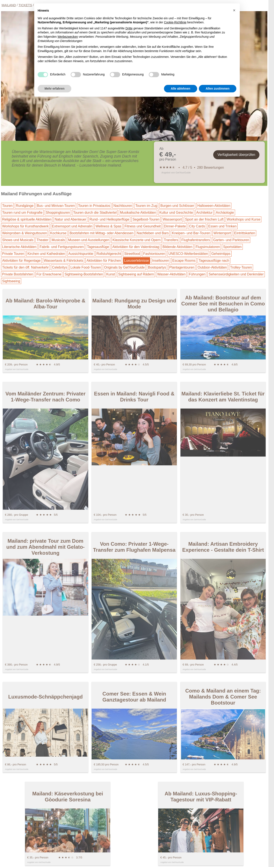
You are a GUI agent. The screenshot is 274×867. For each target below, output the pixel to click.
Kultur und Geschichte (176, 212)
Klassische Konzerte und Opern (136, 240)
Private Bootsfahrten (17, 274)
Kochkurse (58, 233)
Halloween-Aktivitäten (213, 205)
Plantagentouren (181, 267)
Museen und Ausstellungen (88, 240)
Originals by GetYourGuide (124, 267)
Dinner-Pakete (175, 226)
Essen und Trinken (222, 226)
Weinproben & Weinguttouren (24, 233)
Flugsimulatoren (208, 247)
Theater (42, 240)
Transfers (171, 240)
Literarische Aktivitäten (19, 247)
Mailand (9, 5)
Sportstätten (232, 247)
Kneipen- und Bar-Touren (191, 233)
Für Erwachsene (48, 274)
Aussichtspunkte (80, 253)
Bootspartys (157, 267)
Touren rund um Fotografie (22, 212)
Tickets (25, 5)
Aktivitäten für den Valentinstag (135, 247)
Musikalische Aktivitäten (138, 212)
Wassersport (172, 219)
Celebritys (59, 267)
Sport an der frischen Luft (204, 219)
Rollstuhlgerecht (109, 253)
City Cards (197, 226)
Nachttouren (122, 205)
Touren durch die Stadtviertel (95, 212)
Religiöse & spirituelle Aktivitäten (26, 219)
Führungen (197, 274)
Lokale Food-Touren (85, 267)
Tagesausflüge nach (214, 260)
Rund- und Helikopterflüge (109, 219)
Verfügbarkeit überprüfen (236, 154)
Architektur (204, 212)
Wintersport (222, 233)
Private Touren (13, 253)
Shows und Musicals (17, 240)
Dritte (129, 28)
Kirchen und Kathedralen (46, 253)
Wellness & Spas (108, 226)
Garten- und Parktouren (231, 240)
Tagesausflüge (98, 247)
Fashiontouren (154, 253)
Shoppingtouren (58, 212)
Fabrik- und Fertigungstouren (62, 247)
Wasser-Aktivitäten (171, 274)
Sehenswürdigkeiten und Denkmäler (236, 274)
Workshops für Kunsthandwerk (25, 226)
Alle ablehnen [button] (180, 88)
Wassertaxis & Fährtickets (63, 260)
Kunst (110, 274)
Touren (7, 205)
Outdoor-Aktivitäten (212, 267)
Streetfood (132, 253)
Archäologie (225, 212)
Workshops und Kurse (243, 219)
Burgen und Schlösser (177, 205)
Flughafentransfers (195, 240)
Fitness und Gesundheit (143, 226)
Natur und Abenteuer (70, 219)
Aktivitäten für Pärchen (103, 260)
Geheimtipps (221, 253)
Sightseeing (11, 281)
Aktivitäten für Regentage (21, 260)
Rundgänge (25, 205)
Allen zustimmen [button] (217, 88)
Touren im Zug (146, 205)
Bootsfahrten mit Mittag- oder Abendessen (102, 233)
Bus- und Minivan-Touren (56, 205)
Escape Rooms (184, 260)
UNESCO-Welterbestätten (188, 253)
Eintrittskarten (244, 233)
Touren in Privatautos (94, 205)
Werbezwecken (68, 36)
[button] (234, 10)
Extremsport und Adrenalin (72, 226)
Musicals (58, 240)
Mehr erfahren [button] (54, 88)
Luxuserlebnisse (136, 260)
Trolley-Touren (241, 267)
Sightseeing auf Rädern (136, 274)
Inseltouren (160, 260)
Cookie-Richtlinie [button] (175, 22)
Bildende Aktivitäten (177, 247)
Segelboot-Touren (146, 219)
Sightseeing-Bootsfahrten (83, 274)
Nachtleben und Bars (153, 233)
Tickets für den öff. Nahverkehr (25, 267)
